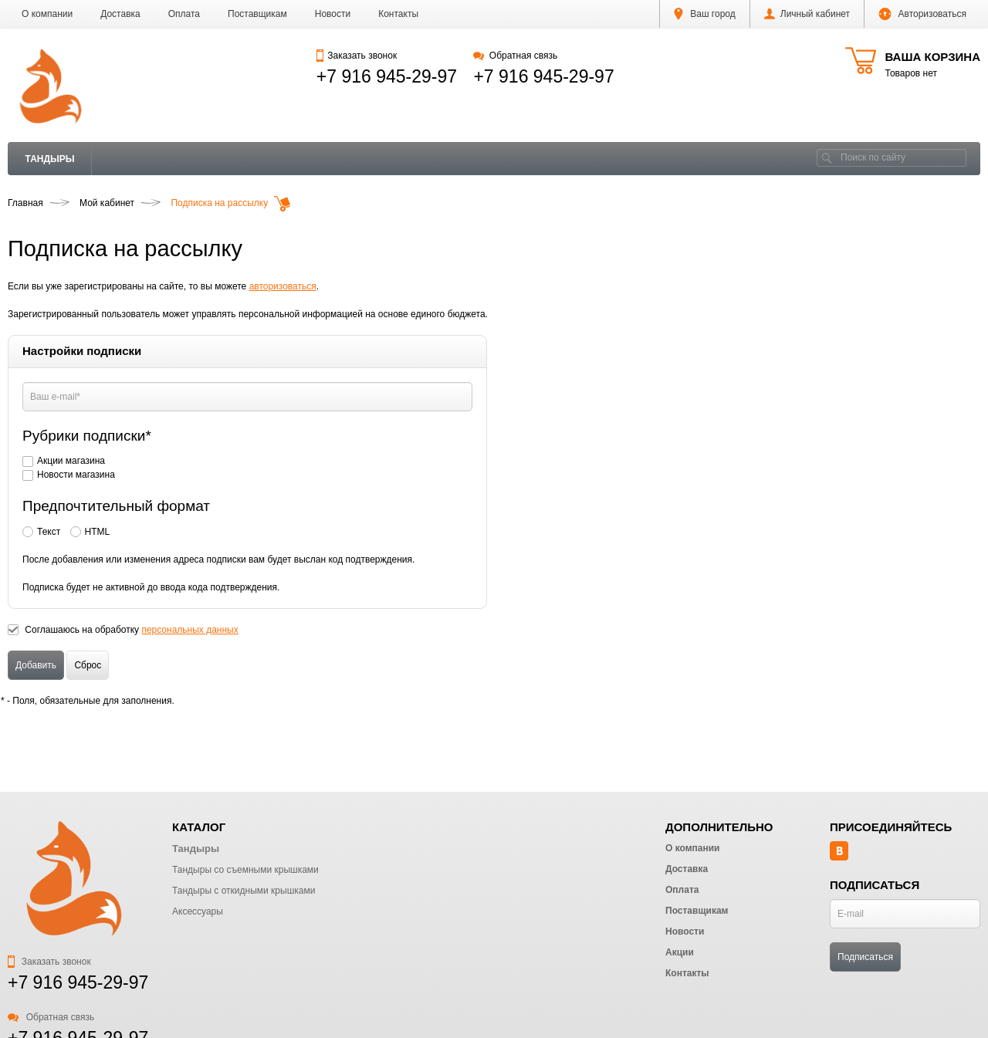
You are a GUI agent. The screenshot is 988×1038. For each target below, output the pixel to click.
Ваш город (705, 14)
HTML (98, 531)
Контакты (398, 13)
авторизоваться (282, 286)
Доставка (120, 13)
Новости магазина (76, 474)
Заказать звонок (356, 55)
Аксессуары (197, 911)
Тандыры (50, 159)
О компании (47, 13)
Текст (49, 531)
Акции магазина (71, 460)
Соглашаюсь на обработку (131, 629)
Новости (332, 13)
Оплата (184, 13)
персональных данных (189, 629)
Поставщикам (257, 13)
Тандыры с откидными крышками (243, 890)
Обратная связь (515, 55)
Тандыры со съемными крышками (245, 869)
